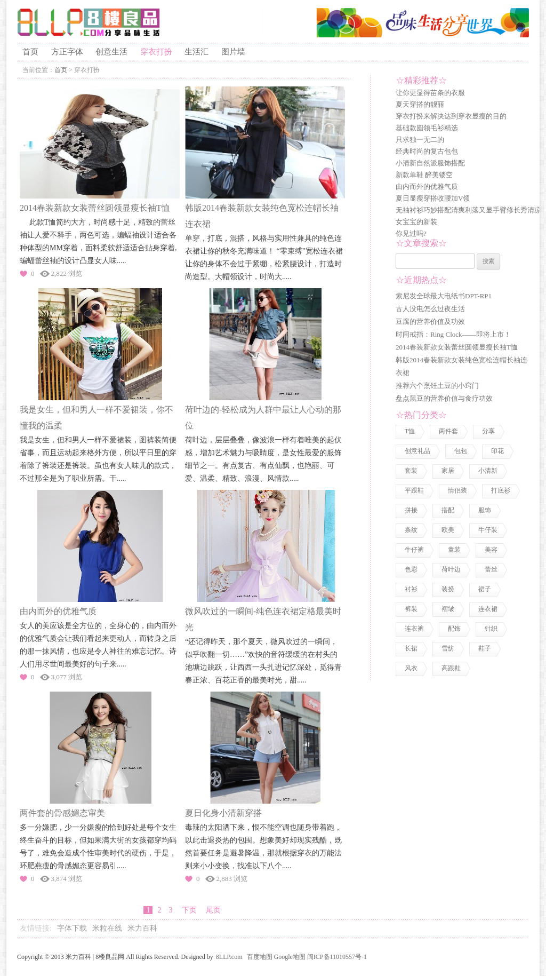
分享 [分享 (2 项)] (488, 431)
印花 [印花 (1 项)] (497, 451)
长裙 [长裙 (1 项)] (411, 648)
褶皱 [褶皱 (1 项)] (447, 609)
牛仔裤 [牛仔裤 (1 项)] (414, 549)
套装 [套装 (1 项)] (411, 470)
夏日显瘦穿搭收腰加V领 (433, 198)
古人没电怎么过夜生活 (430, 309)
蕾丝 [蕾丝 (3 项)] (491, 569)
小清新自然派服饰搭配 (430, 163)
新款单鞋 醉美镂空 (424, 175)
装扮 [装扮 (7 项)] (447, 589)
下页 (189, 910)
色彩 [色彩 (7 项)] (411, 569)
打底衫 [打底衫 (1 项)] (500, 490)
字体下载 (72, 928)
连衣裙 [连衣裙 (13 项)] (487, 609)
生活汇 (196, 51)
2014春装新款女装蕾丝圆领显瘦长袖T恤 (95, 207)
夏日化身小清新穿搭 (223, 813)
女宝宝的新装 (416, 222)
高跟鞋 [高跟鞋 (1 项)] (451, 668)
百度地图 (259, 957)
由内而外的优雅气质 (58, 611)
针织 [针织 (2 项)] (491, 628)
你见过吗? (411, 233)
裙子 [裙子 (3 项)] (484, 589)
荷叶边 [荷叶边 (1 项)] (451, 569)
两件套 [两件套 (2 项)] (448, 431)
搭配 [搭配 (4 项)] (447, 510)
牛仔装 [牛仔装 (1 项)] (487, 530)
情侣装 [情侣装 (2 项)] (457, 490)
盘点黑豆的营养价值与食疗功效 (444, 398)
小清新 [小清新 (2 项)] (487, 470)
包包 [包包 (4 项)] (460, 451)
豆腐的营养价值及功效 (430, 322)
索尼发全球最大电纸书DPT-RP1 (444, 296)
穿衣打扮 (156, 51)
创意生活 (111, 51)
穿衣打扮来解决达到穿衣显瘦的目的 (451, 116)
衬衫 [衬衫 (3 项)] (411, 589)
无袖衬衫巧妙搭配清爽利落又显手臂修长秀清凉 (468, 210)
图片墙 (233, 51)
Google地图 (290, 957)
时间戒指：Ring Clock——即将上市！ (453, 334)
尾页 (213, 910)
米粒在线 (107, 928)
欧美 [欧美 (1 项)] (447, 530)
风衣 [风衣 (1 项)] (411, 668)
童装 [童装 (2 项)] (454, 549)
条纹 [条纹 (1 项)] (411, 530)
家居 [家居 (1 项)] (447, 470)
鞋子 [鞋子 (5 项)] (484, 648)
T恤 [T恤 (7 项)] (410, 431)
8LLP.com (229, 957)
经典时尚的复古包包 (427, 151)
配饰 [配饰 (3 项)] (454, 628)
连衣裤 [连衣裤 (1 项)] (414, 628)
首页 (30, 51)
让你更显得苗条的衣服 (430, 93)
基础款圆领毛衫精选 (427, 128)
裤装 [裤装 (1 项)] (411, 609)
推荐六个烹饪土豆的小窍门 (437, 386)
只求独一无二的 (420, 140)
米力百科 (142, 928)
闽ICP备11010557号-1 (337, 957)
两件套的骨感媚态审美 (62, 813)
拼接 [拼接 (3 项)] (411, 510)
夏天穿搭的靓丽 (420, 104)
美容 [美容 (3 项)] (491, 549)
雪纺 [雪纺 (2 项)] (447, 648)
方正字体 (67, 51)
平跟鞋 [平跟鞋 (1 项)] (414, 490)
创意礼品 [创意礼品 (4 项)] (417, 451)
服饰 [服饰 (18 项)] (484, 510)
